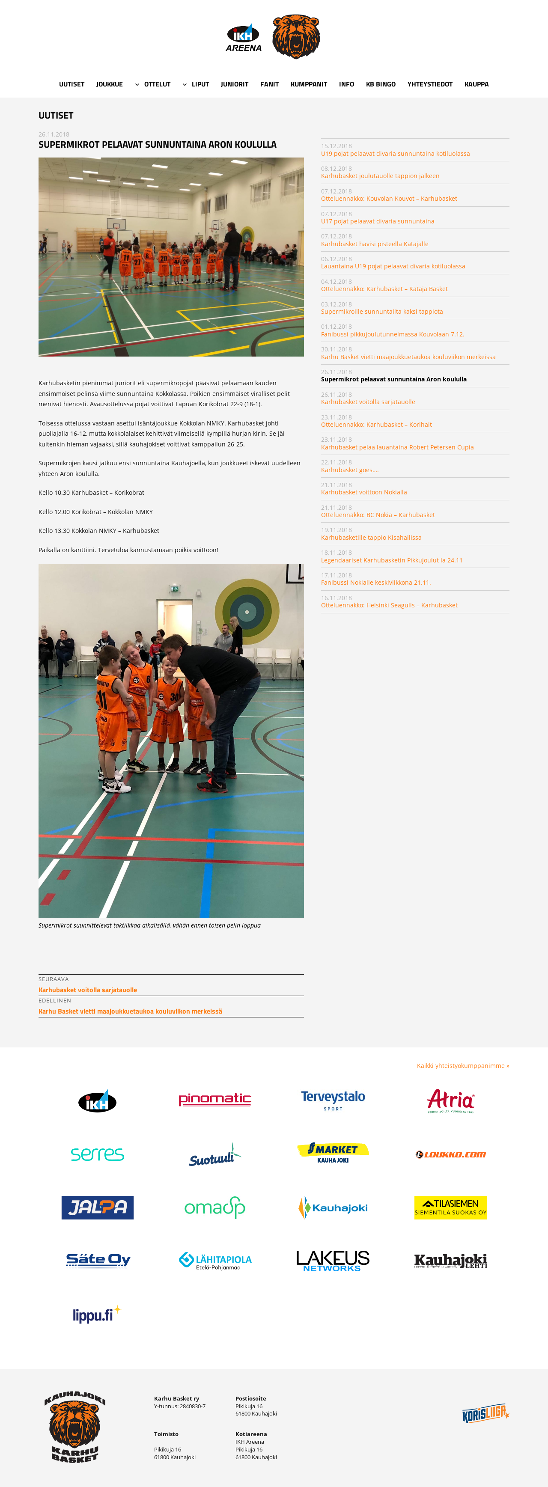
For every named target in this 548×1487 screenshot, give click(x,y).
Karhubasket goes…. (350, 470)
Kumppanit (309, 84)
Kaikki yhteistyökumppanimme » (463, 1066)
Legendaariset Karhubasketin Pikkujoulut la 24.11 (392, 560)
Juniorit (234, 84)
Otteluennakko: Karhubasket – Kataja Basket (384, 289)
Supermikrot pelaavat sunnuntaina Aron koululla (394, 379)
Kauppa (477, 84)
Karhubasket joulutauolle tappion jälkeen (380, 176)
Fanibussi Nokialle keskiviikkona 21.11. (376, 582)
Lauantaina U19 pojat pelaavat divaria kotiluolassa (393, 266)
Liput (200, 84)
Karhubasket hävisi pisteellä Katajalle (375, 244)
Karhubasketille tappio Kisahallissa (371, 537)
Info (346, 84)
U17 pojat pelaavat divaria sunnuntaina (378, 221)
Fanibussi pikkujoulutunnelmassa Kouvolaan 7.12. (393, 334)
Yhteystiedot (430, 84)
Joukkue (109, 84)
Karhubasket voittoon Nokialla (364, 492)
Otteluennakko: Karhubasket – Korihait (376, 424)
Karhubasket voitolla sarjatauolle (368, 402)
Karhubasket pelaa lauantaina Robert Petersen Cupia (397, 447)
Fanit (269, 84)
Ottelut (157, 84)
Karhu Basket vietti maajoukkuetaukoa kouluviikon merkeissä (408, 357)
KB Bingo (381, 84)
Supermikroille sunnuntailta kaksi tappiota (382, 311)
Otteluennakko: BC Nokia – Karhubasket (378, 515)
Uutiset (71, 84)
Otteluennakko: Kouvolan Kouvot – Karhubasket (389, 198)
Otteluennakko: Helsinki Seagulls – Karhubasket (389, 605)
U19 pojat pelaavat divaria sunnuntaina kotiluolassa (395, 153)
